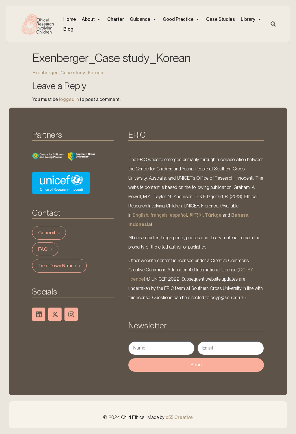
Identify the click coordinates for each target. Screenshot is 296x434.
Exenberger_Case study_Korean (67, 73)
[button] (91, 19)
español (178, 215)
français (159, 215)
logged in (69, 99)
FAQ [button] (46, 249)
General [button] (49, 233)
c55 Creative (179, 417)
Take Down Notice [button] (60, 266)
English (140, 215)
